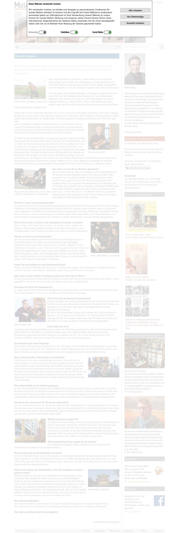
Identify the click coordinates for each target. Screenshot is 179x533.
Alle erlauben (135, 10)
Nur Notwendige (135, 16)
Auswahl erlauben (135, 23)
